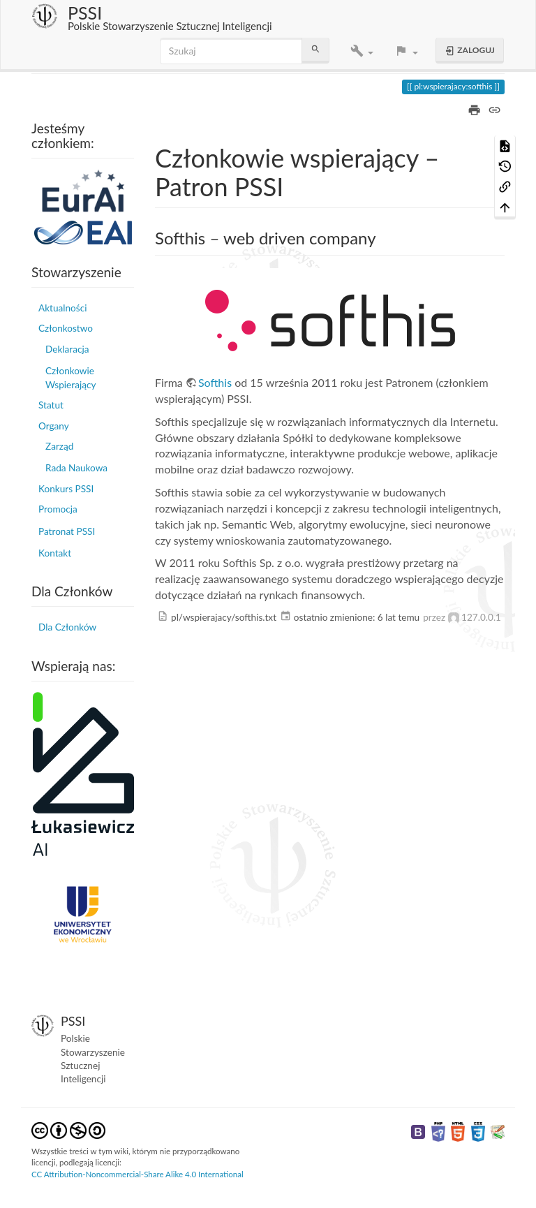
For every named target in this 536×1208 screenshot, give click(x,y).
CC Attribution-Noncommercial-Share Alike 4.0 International (137, 1174)
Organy (53, 426)
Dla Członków (67, 627)
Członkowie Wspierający (70, 377)
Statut (51, 405)
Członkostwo (65, 328)
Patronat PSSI (66, 531)
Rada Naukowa (76, 467)
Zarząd (59, 446)
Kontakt (54, 553)
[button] (362, 51)
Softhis (215, 382)
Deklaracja (67, 349)
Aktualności (62, 308)
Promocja (57, 509)
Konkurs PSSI (66, 488)
